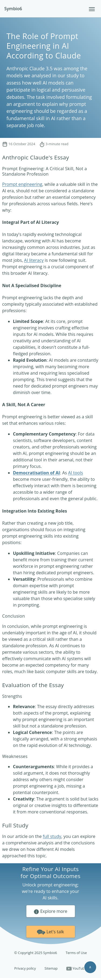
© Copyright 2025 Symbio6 (35, 952)
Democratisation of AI (36, 473)
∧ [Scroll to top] (90, 967)
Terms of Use (76, 952)
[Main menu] (92, 9)
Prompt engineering (22, 184)
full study (52, 836)
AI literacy (34, 260)
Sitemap (51, 968)
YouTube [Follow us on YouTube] (76, 969)
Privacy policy (25, 968)
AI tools (75, 473)
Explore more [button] (50, 911)
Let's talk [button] (50, 931)
